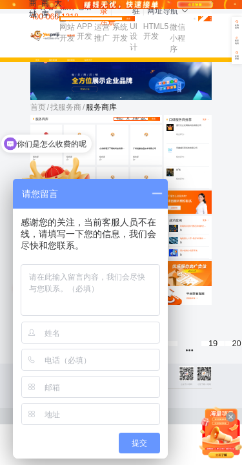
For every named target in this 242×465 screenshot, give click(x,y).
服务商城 (53, 60)
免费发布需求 (205, 19)
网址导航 (167, 11)
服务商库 (71, 60)
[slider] (116, 158)
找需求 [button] (65, 22)
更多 (206, 221)
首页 (37, 60)
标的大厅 (88, 60)
